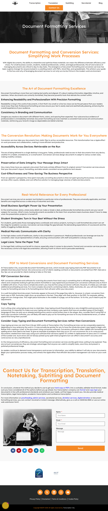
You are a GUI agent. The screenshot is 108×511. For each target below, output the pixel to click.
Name (58, 412)
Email (58, 420)
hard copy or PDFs (62, 388)
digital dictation (84, 398)
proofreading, (26, 398)
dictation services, (69, 398)
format (83, 390)
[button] (13, 450)
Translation (53, 3)
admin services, (39, 398)
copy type (94, 390)
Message (59, 428)
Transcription (34, 3)
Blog (101, 3)
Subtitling (70, 3)
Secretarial (86, 3)
